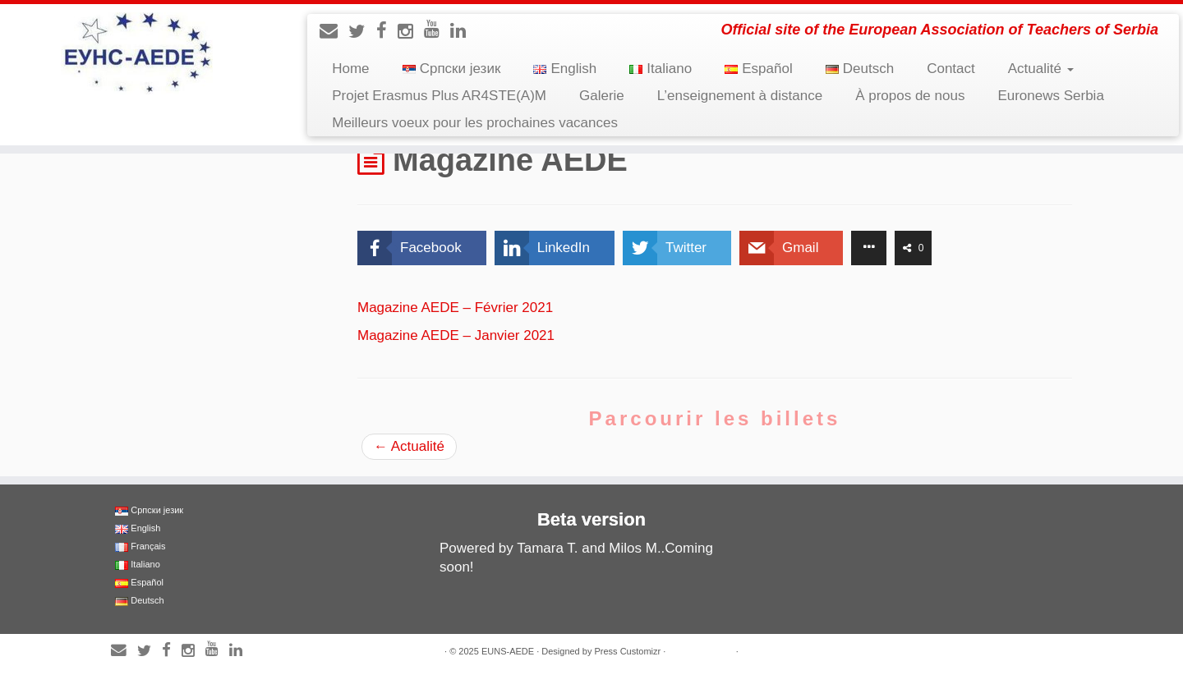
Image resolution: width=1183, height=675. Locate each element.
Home (350, 68)
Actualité (1041, 68)
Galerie (601, 95)
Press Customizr (627, 651)
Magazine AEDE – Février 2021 (455, 307)
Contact (951, 68)
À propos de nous (909, 95)
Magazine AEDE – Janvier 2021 (456, 335)
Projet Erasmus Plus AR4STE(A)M (439, 95)
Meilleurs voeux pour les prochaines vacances (475, 123)
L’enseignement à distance (739, 95)
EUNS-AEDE (507, 651)
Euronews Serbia (1050, 95)
